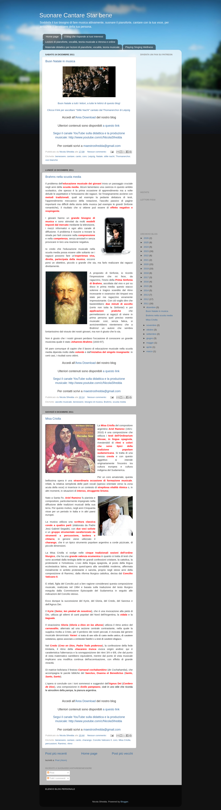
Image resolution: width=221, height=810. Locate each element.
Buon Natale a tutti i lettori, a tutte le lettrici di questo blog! (89, 103)
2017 (146, 277)
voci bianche (51, 160)
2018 (146, 273)
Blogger (124, 801)
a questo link (111, 125)
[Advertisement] (158, 136)
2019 (146, 268)
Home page (52, 36)
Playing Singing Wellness (139, 47)
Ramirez (62, 743)
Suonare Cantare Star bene (76, 15)
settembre (151, 334)
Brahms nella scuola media (63, 176)
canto (78, 156)
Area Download (85, 117)
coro (84, 156)
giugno (150, 338)
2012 (146, 299)
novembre (151, 325)
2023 (146, 251)
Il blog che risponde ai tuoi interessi (83, 36)
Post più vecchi (122, 753)
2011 (146, 303)
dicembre (151, 307)
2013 (146, 295)
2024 (146, 247)
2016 (146, 281)
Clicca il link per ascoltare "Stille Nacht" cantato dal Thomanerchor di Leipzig (89, 110)
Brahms (108, 402)
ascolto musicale (63, 402)
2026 (146, 238)
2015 (146, 286)
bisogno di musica (93, 402)
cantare (70, 156)
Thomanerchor (123, 156)
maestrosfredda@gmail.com (102, 145)
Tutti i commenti (56, 778)
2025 (146, 242)
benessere (60, 156)
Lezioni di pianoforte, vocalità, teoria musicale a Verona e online (80, 41)
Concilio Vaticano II (102, 740)
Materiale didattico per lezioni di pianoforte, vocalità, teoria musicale (82, 47)
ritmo (69, 743)
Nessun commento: (97, 151)
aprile (149, 347)
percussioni (51, 743)
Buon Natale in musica (60, 61)
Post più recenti (56, 753)
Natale (99, 156)
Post (50, 772)
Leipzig (91, 156)
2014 (146, 290)
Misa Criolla (53, 418)
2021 (146, 260)
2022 (146, 255)
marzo (149, 351)
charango (87, 740)
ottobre (150, 329)
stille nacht (109, 156)
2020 (146, 264)
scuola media (119, 402)
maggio (150, 343)
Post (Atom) (61, 760)
